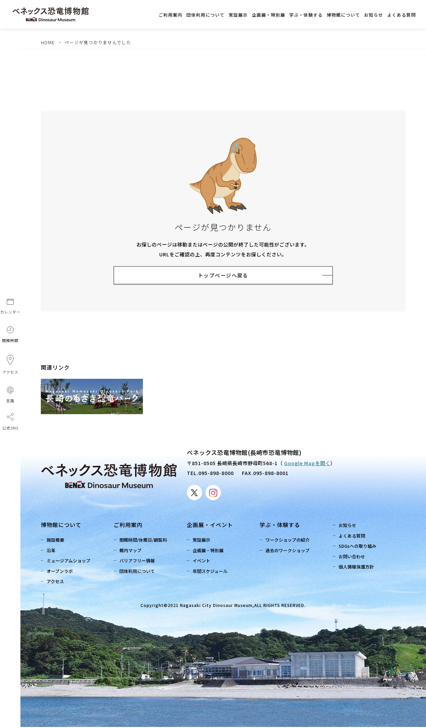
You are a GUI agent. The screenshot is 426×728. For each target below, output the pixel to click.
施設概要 (56, 541)
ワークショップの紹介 (288, 541)
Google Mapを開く (307, 464)
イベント (202, 561)
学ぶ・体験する (280, 526)
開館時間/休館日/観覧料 (144, 541)
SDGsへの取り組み (358, 547)
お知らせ (348, 526)
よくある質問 (353, 537)
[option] (102, 397)
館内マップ (131, 551)
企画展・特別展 (209, 551)
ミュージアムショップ (70, 561)
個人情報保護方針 (357, 567)
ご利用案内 (128, 526)
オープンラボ (61, 572)
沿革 (52, 551)
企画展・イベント (210, 526)
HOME (47, 42)
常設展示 (202, 541)
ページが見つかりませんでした (98, 42)
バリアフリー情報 (138, 561)
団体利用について (138, 572)
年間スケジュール (211, 572)
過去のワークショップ (288, 551)
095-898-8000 (216, 473)
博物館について (61, 526)
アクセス (56, 582)
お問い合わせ (353, 557)
